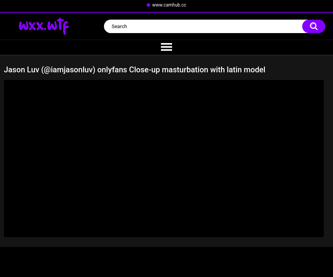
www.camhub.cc (169, 5)
